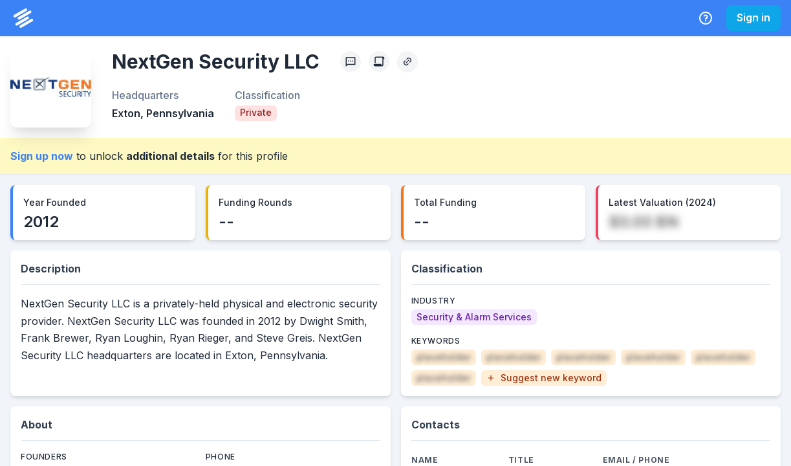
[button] (544, 378)
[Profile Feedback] (350, 61)
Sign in (753, 17)
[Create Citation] (379, 61)
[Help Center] (706, 18)
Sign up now (41, 156)
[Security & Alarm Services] (474, 317)
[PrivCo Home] (23, 18)
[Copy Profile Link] (407, 61)
